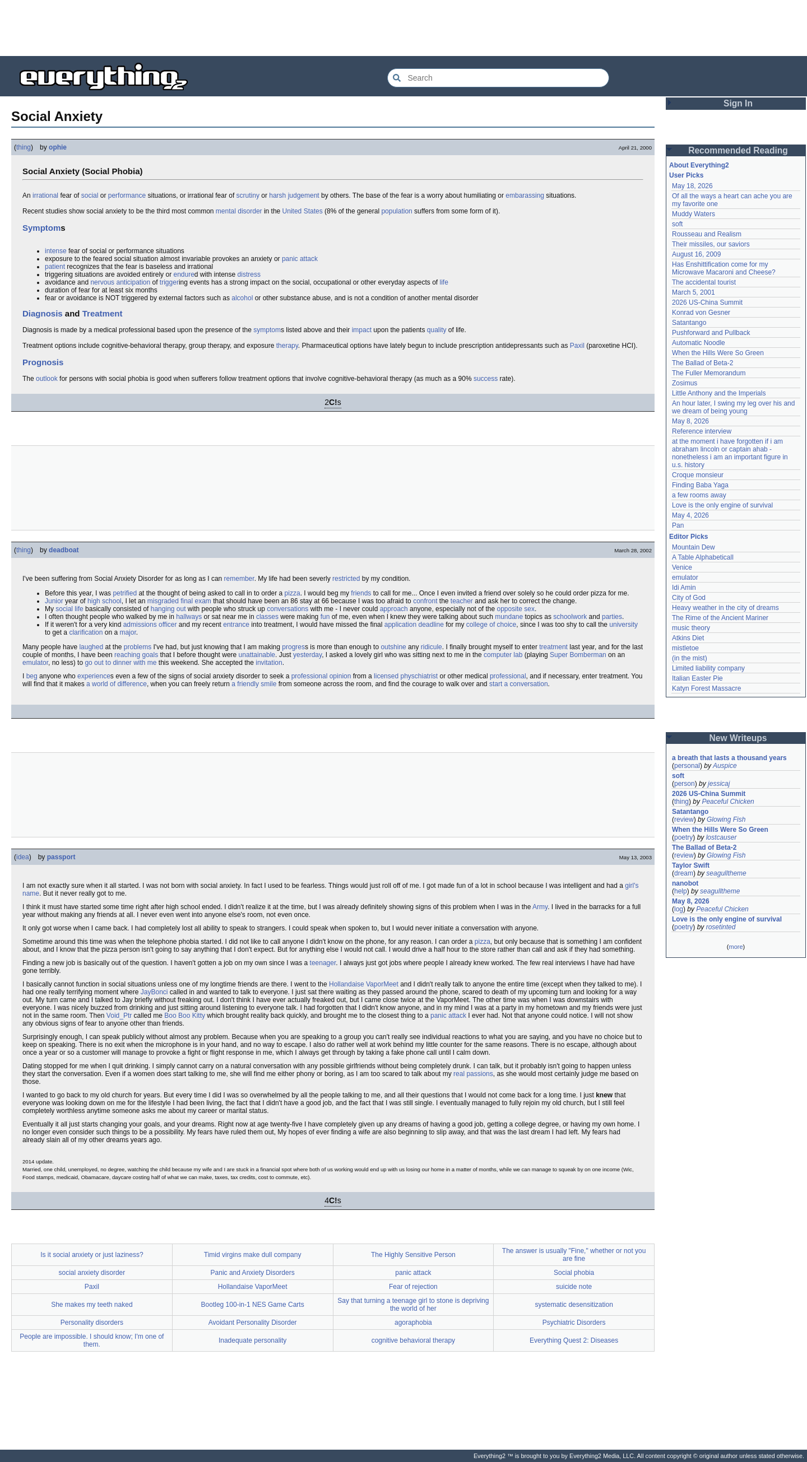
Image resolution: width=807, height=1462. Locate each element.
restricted (346, 579)
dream (683, 873)
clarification (86, 632)
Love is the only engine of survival (722, 505)
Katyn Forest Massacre (706, 688)
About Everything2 (699, 165)
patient (55, 267)
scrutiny (247, 195)
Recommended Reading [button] (738, 150)
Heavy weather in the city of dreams (725, 608)
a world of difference (116, 684)
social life (69, 609)
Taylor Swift (690, 865)
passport (61, 857)
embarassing (524, 195)
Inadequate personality (252, 1340)
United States (302, 211)
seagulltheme (726, 873)
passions (479, 1074)
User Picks (686, 175)
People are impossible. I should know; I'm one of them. (92, 1340)
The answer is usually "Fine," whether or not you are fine (574, 1255)
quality (437, 330)
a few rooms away (699, 495)
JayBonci (154, 992)
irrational (45, 195)
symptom (267, 330)
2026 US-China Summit (707, 302)
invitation (269, 663)
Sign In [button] (738, 103)
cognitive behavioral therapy (413, 1340)
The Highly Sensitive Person (413, 1255)
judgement (303, 195)
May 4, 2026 (690, 515)
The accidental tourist (704, 282)
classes (267, 617)
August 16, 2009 (696, 254)
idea (22, 857)
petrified (125, 593)
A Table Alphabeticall (703, 557)
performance (127, 195)
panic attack (300, 259)
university (623, 624)
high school (104, 601)
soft (677, 224)
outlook (47, 379)
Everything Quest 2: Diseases (574, 1340)
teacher (462, 601)
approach (394, 609)
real (459, 1074)
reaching (127, 655)
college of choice (491, 624)
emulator (35, 663)
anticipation (133, 282)
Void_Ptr (119, 1015)
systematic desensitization (574, 1305)
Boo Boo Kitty (184, 1015)
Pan (678, 525)
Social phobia (574, 1273)
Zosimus (684, 383)
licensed (386, 676)
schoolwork (570, 617)
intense (56, 251)
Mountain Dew (693, 547)
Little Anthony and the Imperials (719, 393)
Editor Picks (688, 537)
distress (249, 274)
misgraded (163, 601)
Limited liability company (708, 668)
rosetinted (721, 927)
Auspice (725, 766)
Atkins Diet (688, 638)
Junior (54, 601)
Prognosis (42, 362)
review (684, 819)
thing (23, 147)
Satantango (689, 323)
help (680, 891)
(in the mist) (689, 658)
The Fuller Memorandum (708, 373)
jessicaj (719, 784)
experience (93, 676)
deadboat (63, 550)
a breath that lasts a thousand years (729, 758)
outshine (393, 647)
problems (137, 647)
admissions (140, 624)
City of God (689, 598)
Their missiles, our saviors (711, 244)
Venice (682, 567)
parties (612, 617)
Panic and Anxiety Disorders (253, 1273)
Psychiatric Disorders (574, 1322)
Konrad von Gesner (701, 312)
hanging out (168, 609)
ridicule (431, 647)
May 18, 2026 (692, 186)
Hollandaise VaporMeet (363, 984)
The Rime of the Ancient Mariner (720, 618)
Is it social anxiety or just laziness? (91, 1255)
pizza (292, 593)
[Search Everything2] (498, 77)
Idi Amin (684, 588)
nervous (102, 282)
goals (150, 655)
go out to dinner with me (120, 663)
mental (226, 211)
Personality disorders (92, 1322)
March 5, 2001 (693, 292)
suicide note (574, 1287)
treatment (553, 647)
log (678, 909)
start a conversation (518, 684)
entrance (236, 624)
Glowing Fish (726, 819)
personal (687, 766)
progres (293, 647)
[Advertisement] (403, 28)
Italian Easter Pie (697, 678)
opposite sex (516, 609)
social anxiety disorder (92, 1273)
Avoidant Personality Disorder (252, 1322)
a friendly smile (253, 684)
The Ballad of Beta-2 (702, 363)
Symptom (41, 227)
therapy (287, 346)
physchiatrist (419, 676)
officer (168, 624)
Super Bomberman (578, 655)
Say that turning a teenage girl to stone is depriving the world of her (413, 1304)
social (90, 195)
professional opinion (321, 676)
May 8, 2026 (690, 421)
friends (361, 593)
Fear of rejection (413, 1287)
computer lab (503, 655)
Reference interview (701, 431)
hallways (189, 617)
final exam (195, 601)
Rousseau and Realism (706, 234)
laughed (91, 647)
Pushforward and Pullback (711, 333)
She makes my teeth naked (91, 1305)
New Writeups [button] (738, 738)
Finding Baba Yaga (700, 485)
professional (508, 676)
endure (183, 274)
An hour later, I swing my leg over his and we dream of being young (733, 407)
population (396, 211)
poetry (683, 837)
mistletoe (685, 648)
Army (540, 907)
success (486, 379)
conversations (287, 609)
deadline (430, 624)
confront (425, 601)
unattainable (257, 655)
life (443, 282)
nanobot (685, 883)
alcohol (242, 298)
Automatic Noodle (698, 343)
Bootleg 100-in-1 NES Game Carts (252, 1305)
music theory (691, 628)
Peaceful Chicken (728, 802)
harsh (277, 195)
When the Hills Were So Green (718, 353)
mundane (509, 617)
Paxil (577, 346)
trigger (169, 282)
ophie (58, 147)
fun (325, 617)
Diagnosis (42, 313)
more (736, 946)
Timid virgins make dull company (253, 1255)
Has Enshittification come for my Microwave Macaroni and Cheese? (724, 268)
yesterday (307, 655)
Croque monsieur (697, 475)
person (684, 784)
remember (239, 579)
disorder (250, 211)
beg (32, 676)
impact (362, 330)
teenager (323, 963)
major (127, 632)
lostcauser (721, 837)
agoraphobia (413, 1322)
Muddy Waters (693, 214)
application (400, 624)
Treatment (102, 313)
